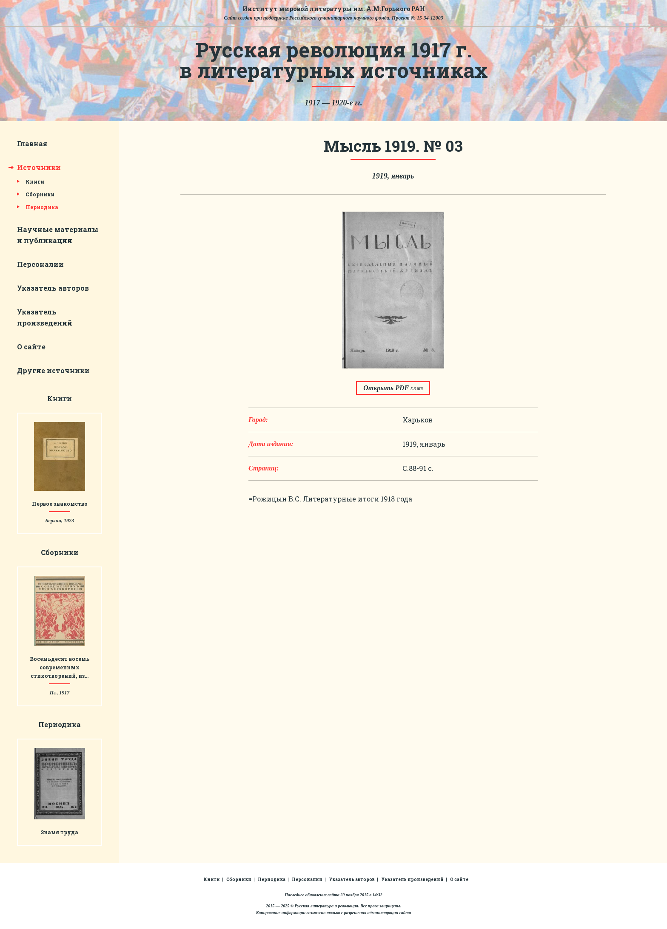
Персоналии (40, 264)
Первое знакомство (60, 503)
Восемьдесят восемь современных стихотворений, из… (59, 667)
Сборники (40, 194)
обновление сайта (322, 894)
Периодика (42, 207)
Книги (35, 181)
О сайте (31, 346)
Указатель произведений (412, 879)
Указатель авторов (53, 287)
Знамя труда (59, 832)
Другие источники (53, 370)
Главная (32, 143)
